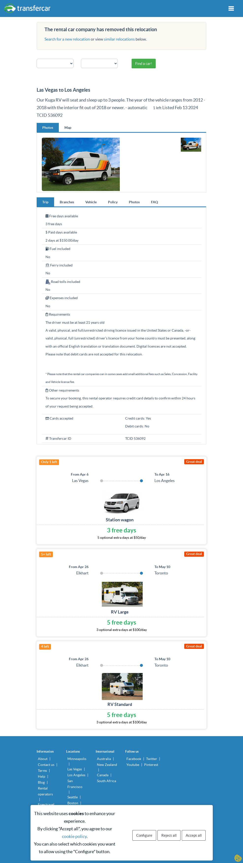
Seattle (72, 797)
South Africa (106, 781)
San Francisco (74, 784)
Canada (102, 775)
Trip (45, 202)
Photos (47, 128)
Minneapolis (76, 759)
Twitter (151, 759)
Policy (113, 202)
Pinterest (151, 765)
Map (67, 128)
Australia (104, 759)
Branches (67, 202)
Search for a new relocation (67, 39)
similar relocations (119, 39)
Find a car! (143, 63)
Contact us (46, 765)
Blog (41, 782)
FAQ (154, 202)
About (42, 759)
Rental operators (45, 791)
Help (41, 776)
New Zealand (107, 765)
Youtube (132, 765)
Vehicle (91, 202)
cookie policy (74, 836)
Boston (72, 803)
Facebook (133, 759)
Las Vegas (74, 769)
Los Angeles (76, 775)
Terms (42, 771)
